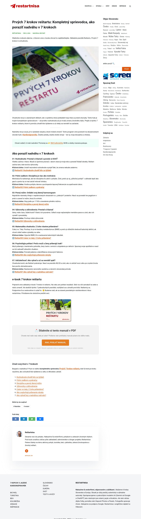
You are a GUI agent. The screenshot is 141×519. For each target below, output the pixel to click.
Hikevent (79, 503)
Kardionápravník (109, 152)
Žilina (105, 58)
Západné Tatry (113, 55)
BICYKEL (13, 489)
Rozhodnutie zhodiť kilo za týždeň (29, 375)
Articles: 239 (29, 452)
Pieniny (127, 36)
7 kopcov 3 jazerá (110, 149)
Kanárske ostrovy (121, 103)
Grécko (106, 103)
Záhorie (105, 55)
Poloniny (111, 39)
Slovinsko (123, 119)
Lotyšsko (124, 106)
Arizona (105, 88)
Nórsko (124, 109)
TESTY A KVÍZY (49, 491)
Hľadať (126, 69)
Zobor (121, 55)
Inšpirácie (107, 140)
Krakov (112, 106)
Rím (121, 115)
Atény (114, 88)
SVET (45, 488)
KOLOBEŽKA (15, 498)
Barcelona (111, 90)
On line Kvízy (108, 155)
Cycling (106, 94)
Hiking (105, 100)
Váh (114, 48)
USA (115, 125)
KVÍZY (107, 6)
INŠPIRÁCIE (122, 6)
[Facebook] (15, 415)
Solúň (105, 125)
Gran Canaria (121, 100)
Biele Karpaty (107, 23)
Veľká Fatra (121, 48)
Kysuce (105, 30)
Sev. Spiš (122, 40)
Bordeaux (118, 90)
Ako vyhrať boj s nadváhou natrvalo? (30, 392)
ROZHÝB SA (89, 6)
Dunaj (122, 23)
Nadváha (36, 33)
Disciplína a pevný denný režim (28, 380)
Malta (119, 109)
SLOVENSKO (48, 479)
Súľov (119, 45)
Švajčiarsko (117, 122)
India (112, 103)
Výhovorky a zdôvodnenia (26, 383)
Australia (120, 88)
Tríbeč (109, 48)
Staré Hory (106, 45)
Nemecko (112, 100)
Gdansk (117, 97)
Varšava (121, 125)
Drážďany (125, 94)
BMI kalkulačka (56, 142)
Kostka (105, 106)
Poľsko (111, 112)
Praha (117, 115)
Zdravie (106, 138)
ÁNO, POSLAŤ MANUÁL (55, 340)
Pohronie (105, 39)
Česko (106, 26)
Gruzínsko (123, 97)
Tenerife (124, 122)
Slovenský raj (123, 42)
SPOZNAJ (100, 6)
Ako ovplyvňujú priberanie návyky (29, 389)
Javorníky (122, 27)
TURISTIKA (14, 492)
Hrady (111, 27)
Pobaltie (117, 112)
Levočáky (112, 30)
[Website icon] (26, 447)
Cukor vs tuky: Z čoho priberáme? (29, 386)
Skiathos (105, 119)
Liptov (118, 30)
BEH (11, 495)
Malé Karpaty (114, 33)
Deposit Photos (101, 498)
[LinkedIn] (23, 415)
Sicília (125, 115)
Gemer (127, 23)
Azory (105, 91)
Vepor (105, 52)
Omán (105, 112)
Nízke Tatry (114, 36)
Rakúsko (127, 88)
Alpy (109, 88)
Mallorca (113, 109)
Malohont (124, 33)
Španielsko (108, 122)
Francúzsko (108, 97)
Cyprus (112, 94)
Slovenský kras (112, 42)
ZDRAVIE (114, 6)
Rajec (116, 40)
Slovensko (114, 118)
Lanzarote (118, 106)
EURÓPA (46, 485)
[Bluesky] (40, 415)
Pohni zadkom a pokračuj (26, 377)
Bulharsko (125, 91)
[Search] (130, 6)
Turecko (110, 125)
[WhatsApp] (32, 415)
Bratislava (116, 23)
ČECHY (45, 482)
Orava (122, 36)
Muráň (105, 37)
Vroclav (127, 125)
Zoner (78, 500)
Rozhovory (107, 146)
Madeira (106, 109)
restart (42, 33)
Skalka (105, 42)
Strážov (113, 45)
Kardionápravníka (29, 134)
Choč (116, 27)
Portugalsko (108, 115)
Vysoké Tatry (119, 52)
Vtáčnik (110, 52)
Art (104, 143)
